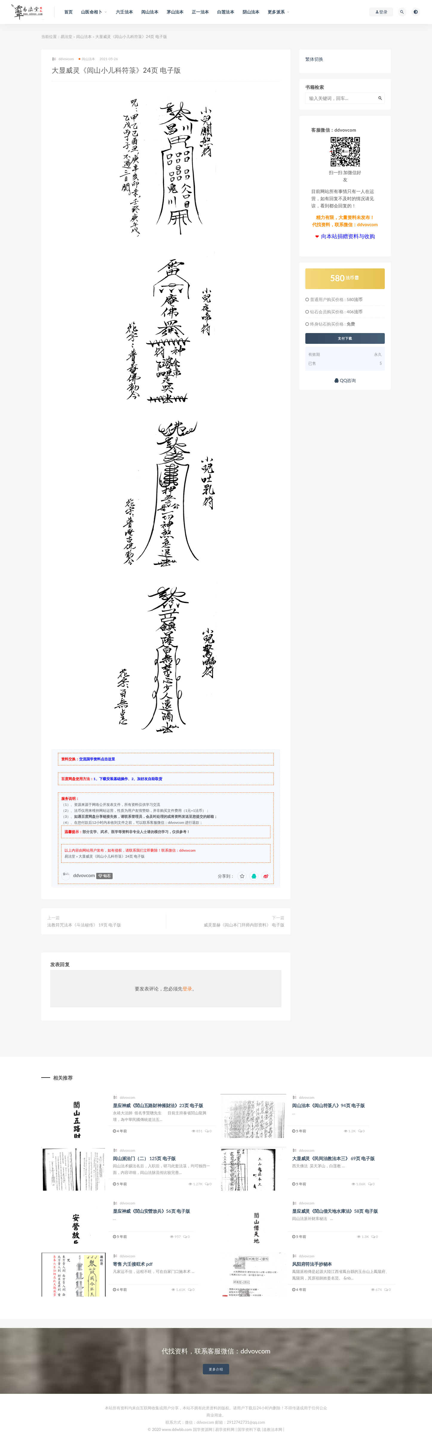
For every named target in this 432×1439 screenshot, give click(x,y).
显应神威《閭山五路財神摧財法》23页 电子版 (158, 1105)
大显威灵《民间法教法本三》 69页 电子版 (333, 1158)
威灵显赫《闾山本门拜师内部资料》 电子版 (244, 924)
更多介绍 (216, 1369)
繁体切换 (314, 59)
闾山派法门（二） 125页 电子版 (144, 1158)
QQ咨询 (345, 380)
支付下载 (345, 338)
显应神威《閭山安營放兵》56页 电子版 (151, 1211)
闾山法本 (84, 36)
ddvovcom (63, 59)
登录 (187, 988)
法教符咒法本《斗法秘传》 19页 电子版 (84, 924)
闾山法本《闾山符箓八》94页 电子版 (328, 1105)
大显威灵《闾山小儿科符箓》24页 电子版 (112, 856)
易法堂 (66, 36)
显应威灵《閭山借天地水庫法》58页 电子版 (335, 1211)
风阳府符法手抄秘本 (312, 1264)
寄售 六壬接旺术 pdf (132, 1264)
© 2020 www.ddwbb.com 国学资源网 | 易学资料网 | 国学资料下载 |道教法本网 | (216, 1429)
